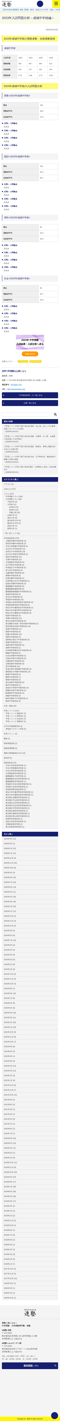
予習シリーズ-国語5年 (14, 713)
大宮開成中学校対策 (14, 562)
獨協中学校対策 (12, 653)
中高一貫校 (8, 706)
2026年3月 (8, 844)
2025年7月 (8, 882)
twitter (26, 1375)
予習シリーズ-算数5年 (14, 721)
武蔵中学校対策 (12, 634)
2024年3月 (8, 960)
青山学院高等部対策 (14, 827)
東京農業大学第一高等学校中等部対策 (21, 624)
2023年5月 (8, 1008)
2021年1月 (8, 1124)
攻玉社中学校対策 (13, 597)
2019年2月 (8, 1211)
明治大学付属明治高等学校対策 (18, 795)
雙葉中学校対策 (12, 680)
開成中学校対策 (12, 674)
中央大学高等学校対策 (14, 771)
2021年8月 (8, 1100)
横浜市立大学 (12, 523)
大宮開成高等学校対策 (14, 773)
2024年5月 (8, 950)
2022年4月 (8, 1066)
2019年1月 (8, 1216)
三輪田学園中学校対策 (14, 541)
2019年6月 (8, 1191)
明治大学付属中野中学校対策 (17, 610)
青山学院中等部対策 (14, 682)
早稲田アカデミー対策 (14, 729)
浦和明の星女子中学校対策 (16, 640)
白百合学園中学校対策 (14, 656)
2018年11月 (8, 1220)
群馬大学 (10, 528)
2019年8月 (8, 1182)
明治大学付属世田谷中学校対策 (18, 608)
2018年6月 (8, 1240)
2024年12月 (8, 916)
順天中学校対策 (12, 685)
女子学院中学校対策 (14, 565)
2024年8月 (8, 935)
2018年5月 (8, 1245)
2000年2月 (8, 1288)
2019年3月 (8, 1206)
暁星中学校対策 (12, 616)
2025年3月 (8, 902)
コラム (6, 494)
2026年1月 (8, 853)
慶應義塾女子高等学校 (14, 776)
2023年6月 (8, 1003)
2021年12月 (8, 1085)
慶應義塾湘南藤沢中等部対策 (17, 592)
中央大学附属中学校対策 (15, 546)
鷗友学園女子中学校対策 (15, 698)
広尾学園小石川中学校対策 (16, 581)
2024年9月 (8, 931)
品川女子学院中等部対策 (15, 554)
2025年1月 (8, 911)
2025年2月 (8, 906)
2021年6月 (8, 1104)
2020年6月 (8, 1138)
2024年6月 (8, 945)
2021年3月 (8, 1114)
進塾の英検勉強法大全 (13, 753)
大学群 (10, 504)
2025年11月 (8, 863)
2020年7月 (8, 1133)
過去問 (6, 758)
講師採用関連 (9, 748)
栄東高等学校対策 (13, 819)
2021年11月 (8, 1090)
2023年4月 (8, 1013)
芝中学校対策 (11, 666)
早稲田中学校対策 (13, 600)
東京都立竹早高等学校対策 (16, 808)
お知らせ (7, 489)
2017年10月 (8, 1278)
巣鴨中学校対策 (12, 576)
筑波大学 (10, 526)
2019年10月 (8, 1172)
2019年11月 (8, 1167)
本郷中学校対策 (12, 618)
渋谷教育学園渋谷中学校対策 (17, 650)
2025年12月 (8, 858)
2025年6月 (8, 887)
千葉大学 (10, 502)
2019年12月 (8, 1162)
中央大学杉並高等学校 (14, 765)
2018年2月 (8, 1259)
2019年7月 (8, 1187)
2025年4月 (8, 897)
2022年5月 (8, 1061)
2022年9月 (8, 1046)
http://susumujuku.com (16, 389)
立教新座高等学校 (13, 824)
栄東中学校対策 (12, 629)
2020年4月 (8, 1148)
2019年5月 (8, 1196)
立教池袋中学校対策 (14, 664)
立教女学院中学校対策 (14, 658)
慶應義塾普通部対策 (14, 589)
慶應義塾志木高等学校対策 (16, 779)
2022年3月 (8, 1071)
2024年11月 (8, 921)
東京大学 (10, 518)
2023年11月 (8, 979)
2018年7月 (8, 1235)
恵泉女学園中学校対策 (14, 584)
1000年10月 (8, 1298)
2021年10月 (8, 1095)
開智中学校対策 (12, 677)
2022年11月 (8, 1037)
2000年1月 (8, 1293)
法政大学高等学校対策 (14, 821)
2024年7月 (8, 940)
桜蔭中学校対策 (12, 632)
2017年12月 (8, 1269)
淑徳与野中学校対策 (14, 645)
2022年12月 (8, 1032)
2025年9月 (8, 873)
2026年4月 (8, 839)
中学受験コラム (12, 496)
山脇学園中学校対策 (14, 573)
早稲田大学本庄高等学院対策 (17, 784)
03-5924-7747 (16, 385)
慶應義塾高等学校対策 (14, 781)
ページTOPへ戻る (54, 1415)
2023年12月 (8, 974)
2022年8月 (8, 1051)
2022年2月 (8, 1075)
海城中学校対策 (12, 642)
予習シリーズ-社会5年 (14, 719)
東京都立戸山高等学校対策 (16, 800)
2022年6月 (8, 1056)
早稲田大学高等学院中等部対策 (18, 602)
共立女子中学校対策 (14, 549)
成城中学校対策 (35, 361)
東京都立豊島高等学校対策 (16, 813)
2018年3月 (8, 1254)
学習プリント (9, 734)
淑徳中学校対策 (12, 648)
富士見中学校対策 (13, 570)
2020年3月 (8, 1153)
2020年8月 (8, 1129)
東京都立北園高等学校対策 (16, 797)
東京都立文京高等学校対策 (16, 803)
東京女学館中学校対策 (14, 621)
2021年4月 (8, 1109)
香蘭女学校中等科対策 (14, 690)
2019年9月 (8, 1177)
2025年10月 (8, 868)
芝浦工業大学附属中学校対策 (17, 669)
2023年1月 (8, 1027)
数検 (5, 739)
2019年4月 (8, 1201)
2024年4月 (8, 955)
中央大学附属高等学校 (14, 768)
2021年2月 (8, 1119)
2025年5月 (8, 892)
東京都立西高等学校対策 (15, 811)
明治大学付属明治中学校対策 (17, 613)
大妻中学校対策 (12, 559)
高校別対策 (8, 763)
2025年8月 (8, 877)
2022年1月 (8, 1080)
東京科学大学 (12, 520)
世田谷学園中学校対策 (14, 543)
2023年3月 (8, 1018)
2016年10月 (8, 1283)
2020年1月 (8, 1158)
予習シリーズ (9, 711)
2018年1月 (8, 1264)
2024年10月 (8, 926)
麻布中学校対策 (12, 701)
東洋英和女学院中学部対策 (16, 626)
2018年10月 (8, 1225)
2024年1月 (8, 969)
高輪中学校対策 (12, 696)
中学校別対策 (23, 361)
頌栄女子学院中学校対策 (15, 688)
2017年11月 (8, 1274)
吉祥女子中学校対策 (14, 551)
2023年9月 (8, 989)
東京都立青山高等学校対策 (16, 816)
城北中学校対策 (12, 557)
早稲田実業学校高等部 (14, 789)
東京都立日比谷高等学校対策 (17, 805)
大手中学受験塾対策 (12, 726)
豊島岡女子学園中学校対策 (16, 672)
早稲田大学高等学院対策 (15, 787)
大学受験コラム (12, 499)
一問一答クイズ (10, 533)
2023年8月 (8, 993)
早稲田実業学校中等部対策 (16, 605)
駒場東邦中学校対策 (14, 693)
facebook (34, 1375)
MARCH (12, 507)
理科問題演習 (9, 743)
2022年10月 (8, 1042)
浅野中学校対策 (12, 637)
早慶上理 (12, 512)
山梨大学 (10, 515)
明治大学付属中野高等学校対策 (18, 792)
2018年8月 (8, 1230)
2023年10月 (8, 984)
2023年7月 (8, 998)
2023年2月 (8, 1022)
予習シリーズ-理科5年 (14, 716)
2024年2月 (8, 964)
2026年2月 (8, 848)
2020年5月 (8, 1143)
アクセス (7, 484)
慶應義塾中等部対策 (14, 586)
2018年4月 (8, 1249)
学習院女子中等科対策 (14, 567)
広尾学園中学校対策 (14, 578)
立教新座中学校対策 (14, 661)
